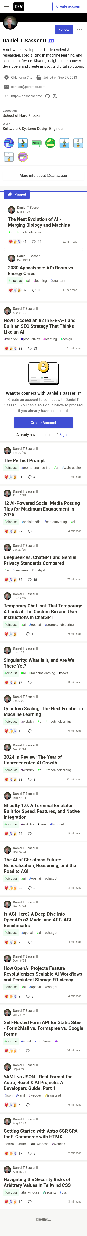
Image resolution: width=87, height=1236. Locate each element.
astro (9, 1144)
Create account (68, 6)
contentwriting (55, 522)
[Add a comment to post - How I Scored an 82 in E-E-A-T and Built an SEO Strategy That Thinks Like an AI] (13, 348)
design (66, 339)
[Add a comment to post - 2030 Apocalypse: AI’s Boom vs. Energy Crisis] (17, 290)
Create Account (43, 423)
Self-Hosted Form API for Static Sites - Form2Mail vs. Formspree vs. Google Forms (43, 1028)
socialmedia (31, 522)
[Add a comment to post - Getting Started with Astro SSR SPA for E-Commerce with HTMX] (13, 1153)
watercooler (71, 467)
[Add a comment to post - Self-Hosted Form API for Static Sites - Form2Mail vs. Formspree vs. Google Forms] (12, 1051)
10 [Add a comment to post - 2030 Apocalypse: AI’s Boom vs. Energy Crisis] (36, 290)
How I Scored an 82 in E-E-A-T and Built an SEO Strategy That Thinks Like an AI (40, 326)
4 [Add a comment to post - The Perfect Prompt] (31, 477)
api (58, 1041)
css (63, 1192)
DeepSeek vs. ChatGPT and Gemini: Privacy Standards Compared (41, 560)
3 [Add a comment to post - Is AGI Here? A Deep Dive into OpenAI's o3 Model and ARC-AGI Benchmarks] (31, 942)
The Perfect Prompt (24, 460)
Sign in (65, 435)
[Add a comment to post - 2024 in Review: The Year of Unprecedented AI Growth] (13, 779)
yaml (20, 1095)
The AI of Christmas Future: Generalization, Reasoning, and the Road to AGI (40, 865)
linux (42, 824)
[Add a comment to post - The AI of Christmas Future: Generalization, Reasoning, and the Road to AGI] (13, 888)
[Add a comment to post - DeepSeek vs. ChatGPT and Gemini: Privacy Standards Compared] (13, 580)
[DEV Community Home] (19, 6)
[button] (9, 143)
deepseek (20, 570)
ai (11, 232)
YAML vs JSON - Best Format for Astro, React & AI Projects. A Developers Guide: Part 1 (38, 1082)
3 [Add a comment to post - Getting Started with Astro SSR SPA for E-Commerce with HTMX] (31, 1153)
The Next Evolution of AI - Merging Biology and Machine (39, 222)
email (26, 1041)
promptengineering (36, 467)
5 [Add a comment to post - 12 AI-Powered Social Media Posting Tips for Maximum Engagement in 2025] (31, 531)
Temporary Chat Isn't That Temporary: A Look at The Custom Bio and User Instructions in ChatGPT (43, 611)
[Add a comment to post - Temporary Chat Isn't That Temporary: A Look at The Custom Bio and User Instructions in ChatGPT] (12, 634)
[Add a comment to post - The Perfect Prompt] (13, 477)
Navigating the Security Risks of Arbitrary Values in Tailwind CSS (37, 1182)
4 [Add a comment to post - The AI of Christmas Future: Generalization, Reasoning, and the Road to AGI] (31, 888)
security (49, 1192)
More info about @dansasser (43, 175)
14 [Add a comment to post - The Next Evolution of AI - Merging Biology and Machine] (36, 241)
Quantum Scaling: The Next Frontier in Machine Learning (43, 711)
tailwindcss (39, 1144)
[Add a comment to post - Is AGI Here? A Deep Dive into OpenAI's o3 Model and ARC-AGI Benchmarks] (13, 942)
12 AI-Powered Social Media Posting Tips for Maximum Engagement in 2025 (42, 508)
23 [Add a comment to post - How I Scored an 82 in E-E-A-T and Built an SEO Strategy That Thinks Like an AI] (32, 348)
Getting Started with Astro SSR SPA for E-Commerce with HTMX (40, 1134)
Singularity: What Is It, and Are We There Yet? (39, 663)
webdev (10, 339)
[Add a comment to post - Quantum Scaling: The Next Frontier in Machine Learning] (13, 731)
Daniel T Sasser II (29, 207)
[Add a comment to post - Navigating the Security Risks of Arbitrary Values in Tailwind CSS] (13, 1202)
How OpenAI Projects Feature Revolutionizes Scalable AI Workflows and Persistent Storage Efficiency (43, 974)
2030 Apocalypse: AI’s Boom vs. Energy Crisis (41, 270)
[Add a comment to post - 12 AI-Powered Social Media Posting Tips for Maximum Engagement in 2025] (13, 531)
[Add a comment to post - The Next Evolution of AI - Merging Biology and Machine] (17, 242)
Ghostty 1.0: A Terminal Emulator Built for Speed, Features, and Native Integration (42, 811)
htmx (22, 1144)
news (63, 673)
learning (40, 280)
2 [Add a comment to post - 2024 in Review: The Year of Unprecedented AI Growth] (31, 779)
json (8, 1095)
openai (35, 624)
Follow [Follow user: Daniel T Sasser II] (63, 29)
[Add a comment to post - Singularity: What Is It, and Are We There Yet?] (13, 682)
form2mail (42, 1041)
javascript (53, 1095)
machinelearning (30, 232)
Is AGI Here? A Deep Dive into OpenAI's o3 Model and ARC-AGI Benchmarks (37, 919)
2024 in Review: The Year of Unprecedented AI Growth (33, 760)
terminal (57, 824)
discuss (15, 280)
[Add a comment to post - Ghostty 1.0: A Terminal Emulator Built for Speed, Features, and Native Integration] (13, 834)
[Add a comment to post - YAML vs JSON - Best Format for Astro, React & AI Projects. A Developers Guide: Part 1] (12, 1105)
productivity (30, 339)
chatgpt (38, 570)
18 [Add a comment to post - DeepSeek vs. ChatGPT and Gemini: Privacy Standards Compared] (32, 580)
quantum (57, 280)
